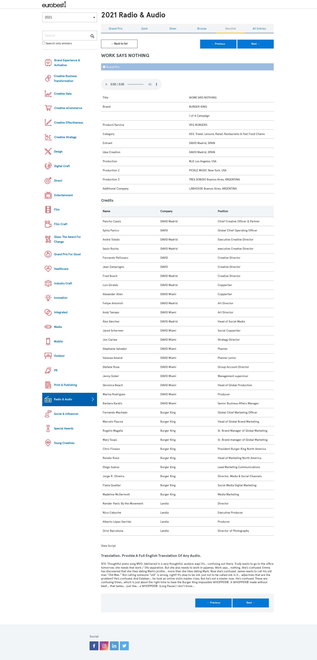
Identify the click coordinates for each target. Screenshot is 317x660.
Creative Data (62, 93)
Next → (255, 44)
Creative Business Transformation (65, 78)
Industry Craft (63, 283)
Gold (144, 28)
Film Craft (60, 224)
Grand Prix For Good (67, 254)
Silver (172, 28)
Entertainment (63, 195)
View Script (108, 546)
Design (58, 151)
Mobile (58, 341)
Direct (58, 180)
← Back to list (119, 43)
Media (58, 327)
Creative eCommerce (68, 108)
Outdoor (59, 356)
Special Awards (63, 428)
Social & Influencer (66, 414)
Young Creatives (64, 443)
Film (57, 209)
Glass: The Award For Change (67, 239)
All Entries (259, 28)
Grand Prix (115, 28)
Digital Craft (62, 166)
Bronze (201, 28)
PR (55, 370)
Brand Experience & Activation (67, 63)
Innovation (60, 298)
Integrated (60, 312)
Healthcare (61, 269)
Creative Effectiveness (68, 122)
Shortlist (230, 28)
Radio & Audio (63, 399)
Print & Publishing (65, 385)
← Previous (218, 44)
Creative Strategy (65, 137)
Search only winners (57, 43)
